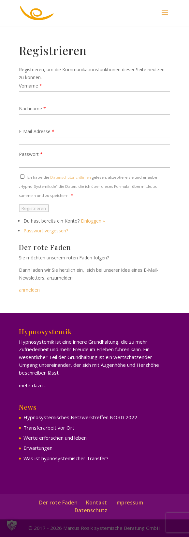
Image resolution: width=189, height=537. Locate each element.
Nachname (32, 108)
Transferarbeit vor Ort (48, 427)
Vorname (30, 86)
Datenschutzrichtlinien (70, 177)
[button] (11, 525)
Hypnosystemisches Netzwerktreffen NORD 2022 (80, 417)
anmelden (29, 290)
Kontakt (96, 502)
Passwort (31, 154)
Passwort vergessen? (45, 230)
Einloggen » (93, 221)
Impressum (129, 502)
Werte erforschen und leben (55, 437)
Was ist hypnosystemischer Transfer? (66, 458)
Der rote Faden (58, 502)
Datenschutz (91, 510)
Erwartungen (37, 448)
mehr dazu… (32, 385)
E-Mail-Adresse (36, 131)
